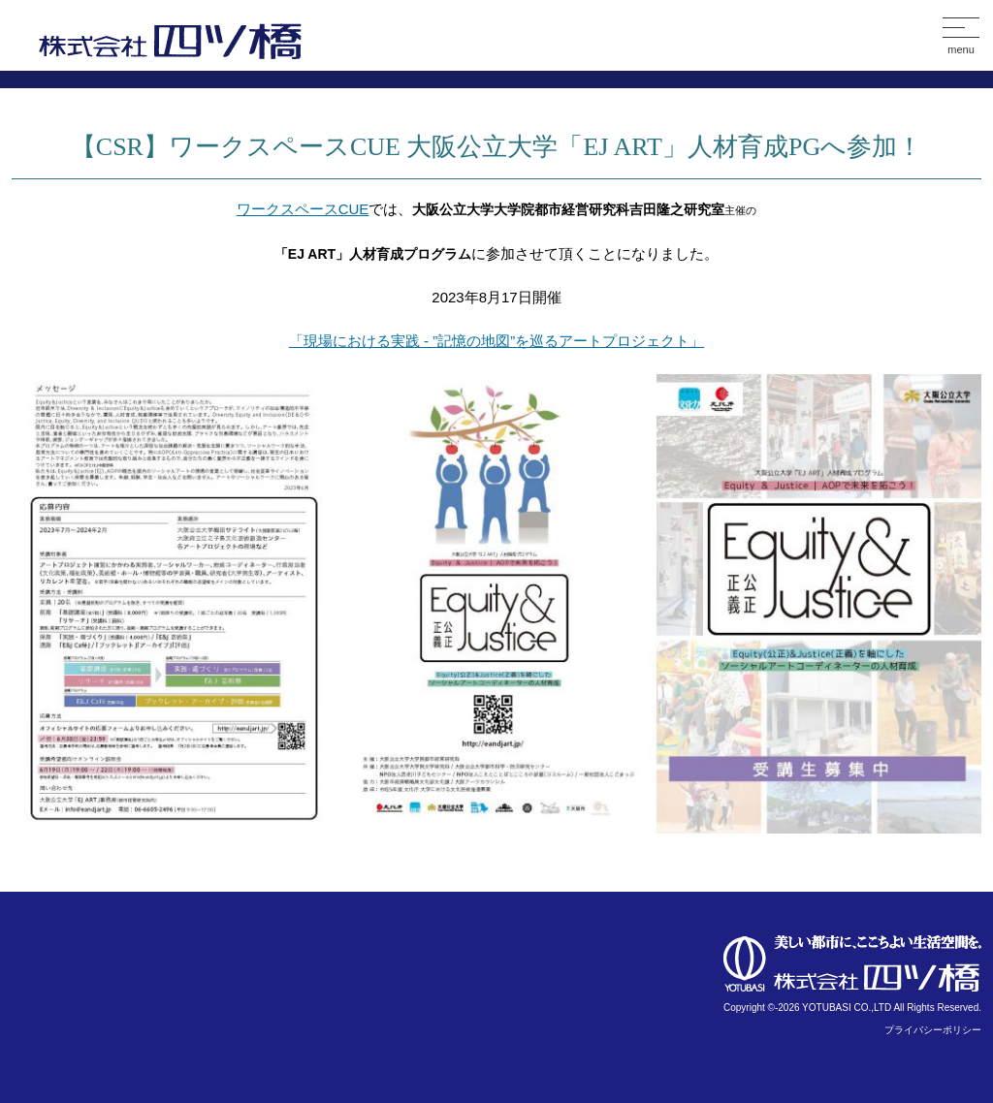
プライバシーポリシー (932, 1029)
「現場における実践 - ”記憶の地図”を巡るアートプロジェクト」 (496, 340)
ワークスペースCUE (303, 209)
